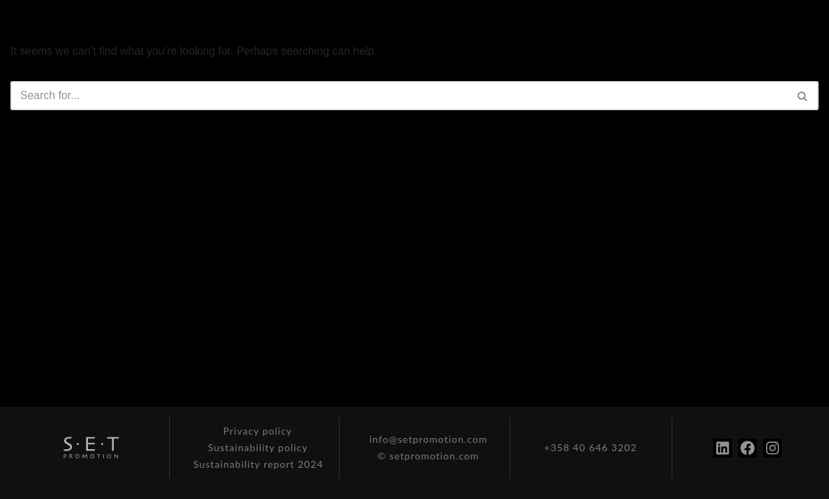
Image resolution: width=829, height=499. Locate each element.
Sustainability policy (258, 447)
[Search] (398, 95)
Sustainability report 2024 (258, 464)
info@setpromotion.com (428, 439)
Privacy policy (258, 431)
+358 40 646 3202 (590, 447)
